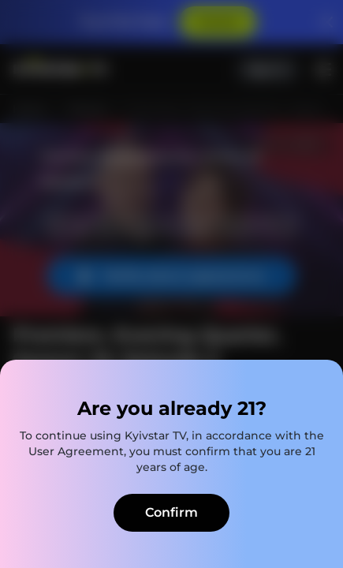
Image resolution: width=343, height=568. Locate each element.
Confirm (171, 512)
